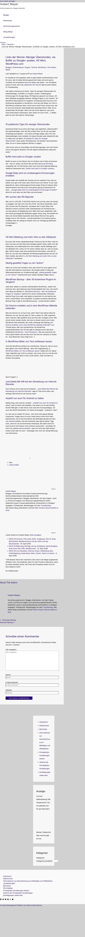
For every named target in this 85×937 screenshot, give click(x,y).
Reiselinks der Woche (33, 85)
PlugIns (27, 67)
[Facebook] (5, 899)
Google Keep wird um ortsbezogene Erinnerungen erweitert (34, 190)
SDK (37, 496)
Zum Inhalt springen (7, 1)
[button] (3, 42)
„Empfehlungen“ (9, 883)
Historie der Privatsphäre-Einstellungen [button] (44, 765)
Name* (8, 675)
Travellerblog (46, 505)
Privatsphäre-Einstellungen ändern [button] (44, 755)
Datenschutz (44, 726)
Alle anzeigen (36, 535)
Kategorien (40, 858)
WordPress (42, 67)
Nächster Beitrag (7, 622)
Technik (34, 67)
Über (10, 462)
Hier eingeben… (12, 650)
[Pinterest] (8, 899)
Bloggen (9, 67)
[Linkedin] (0, 899)
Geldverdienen (18, 67)
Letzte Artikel (14, 465)
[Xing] (10, 899)
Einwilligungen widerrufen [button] (13, 895)
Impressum (43, 722)
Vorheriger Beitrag (8, 620)
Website (9, 690)
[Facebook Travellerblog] (12, 899)
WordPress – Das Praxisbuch (26, 332)
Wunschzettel (24, 428)
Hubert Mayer (9, 4)
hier (40, 839)
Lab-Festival (10, 421)
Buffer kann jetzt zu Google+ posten (39, 168)
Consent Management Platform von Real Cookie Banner (21, 905)
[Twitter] (3, 899)
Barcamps (43, 729)
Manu (8, 216)
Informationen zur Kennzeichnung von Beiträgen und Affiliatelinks (27, 881)
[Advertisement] (18, 118)
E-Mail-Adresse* (12, 682)
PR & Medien (8, 888)
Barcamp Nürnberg (45, 164)
